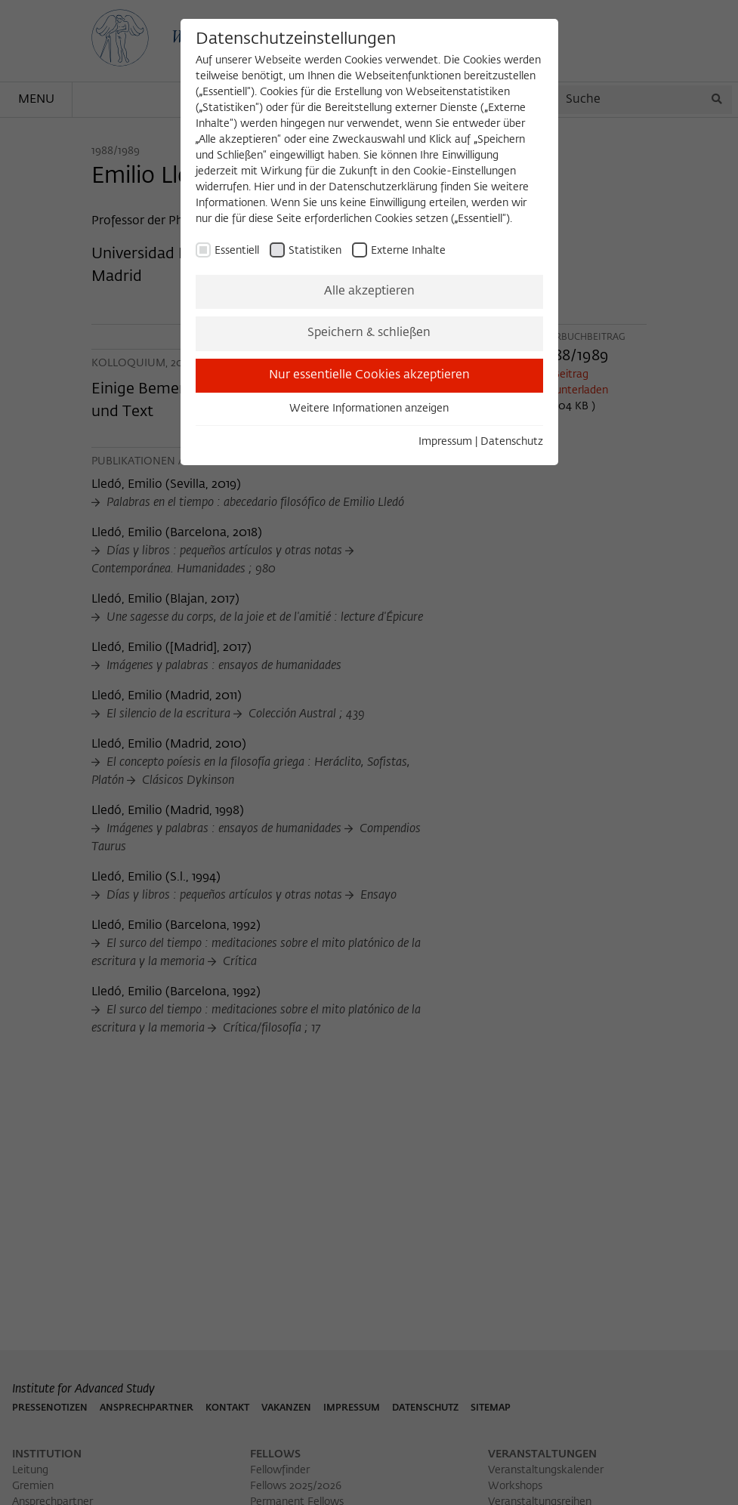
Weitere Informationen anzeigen (369, 408)
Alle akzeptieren (369, 291)
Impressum (445, 441)
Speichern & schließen (369, 333)
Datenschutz (511, 441)
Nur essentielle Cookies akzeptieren (369, 375)
